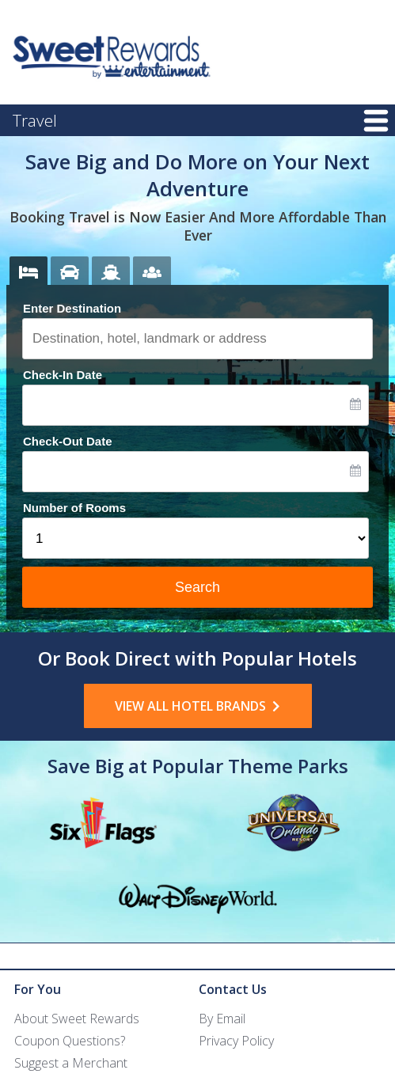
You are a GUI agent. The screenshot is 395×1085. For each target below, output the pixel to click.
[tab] (28, 270)
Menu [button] (376, 122)
